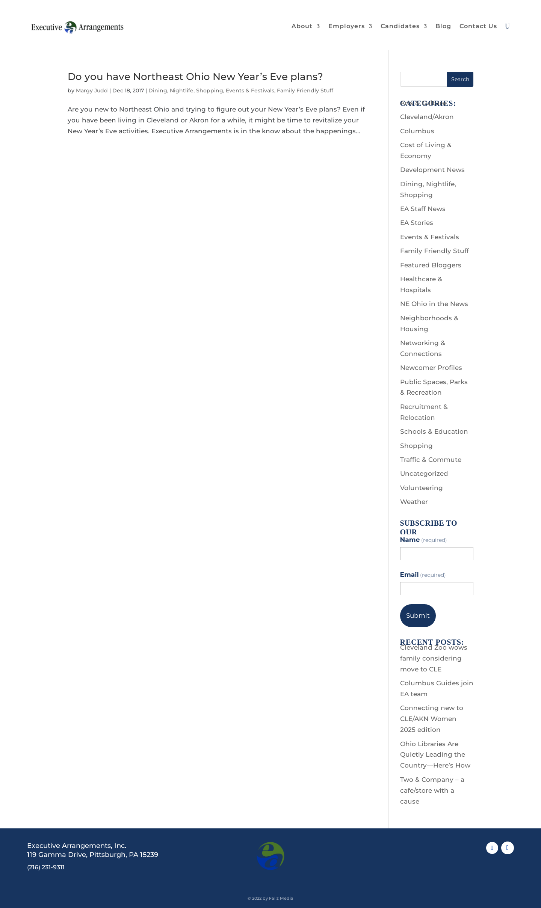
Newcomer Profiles (431, 367)
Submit (418, 615)
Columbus (417, 131)
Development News (432, 169)
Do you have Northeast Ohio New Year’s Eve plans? (195, 77)
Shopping (416, 445)
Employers (346, 26)
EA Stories (416, 222)
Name (423, 539)
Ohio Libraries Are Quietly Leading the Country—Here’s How (435, 754)
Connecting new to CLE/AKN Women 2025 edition (431, 718)
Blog (443, 26)
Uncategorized (424, 473)
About (302, 26)
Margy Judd (92, 90)
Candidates (400, 26)
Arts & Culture (423, 103)
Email (423, 574)
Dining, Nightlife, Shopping (185, 90)
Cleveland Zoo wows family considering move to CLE (433, 658)
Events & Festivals (250, 90)
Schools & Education (434, 431)
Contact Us (478, 26)
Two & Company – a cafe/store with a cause (432, 790)
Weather (414, 501)
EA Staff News (423, 209)
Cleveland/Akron (427, 117)
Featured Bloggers (430, 265)
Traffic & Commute (430, 459)
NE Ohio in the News (434, 304)
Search (460, 79)
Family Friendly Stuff (305, 90)
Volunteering (421, 488)
